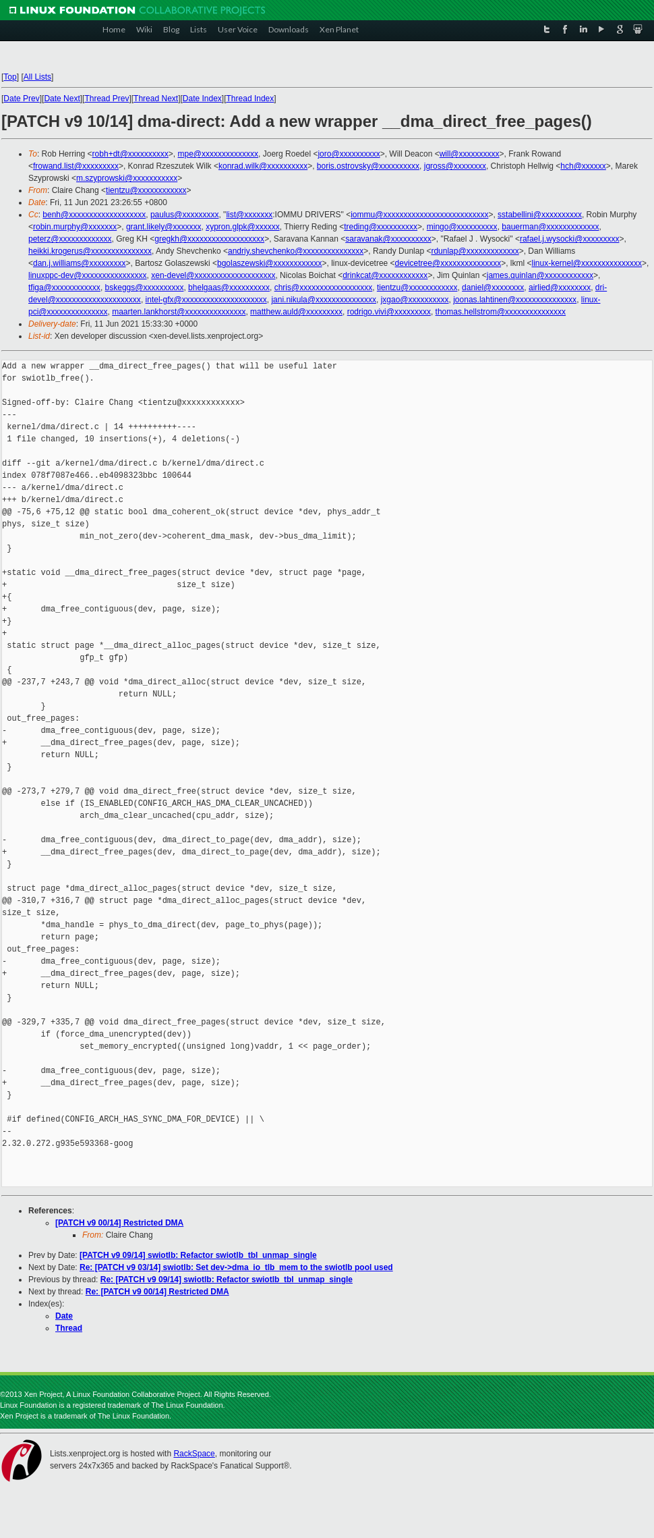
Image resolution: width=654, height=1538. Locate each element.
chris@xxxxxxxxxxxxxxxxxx (323, 287)
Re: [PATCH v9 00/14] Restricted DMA (157, 1291)
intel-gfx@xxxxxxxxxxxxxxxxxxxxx (206, 299)
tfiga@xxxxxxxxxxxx (64, 287)
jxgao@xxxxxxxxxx (415, 299)
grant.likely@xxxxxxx (164, 226)
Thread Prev (106, 98)
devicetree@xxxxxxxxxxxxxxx (448, 263)
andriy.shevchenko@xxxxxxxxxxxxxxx (295, 251)
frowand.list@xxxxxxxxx (76, 166)
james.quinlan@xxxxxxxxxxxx (540, 275)
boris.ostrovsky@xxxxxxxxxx (368, 166)
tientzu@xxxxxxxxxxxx (146, 190)
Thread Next (155, 98)
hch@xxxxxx (583, 166)
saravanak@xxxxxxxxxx (388, 239)
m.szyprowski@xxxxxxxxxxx (126, 178)
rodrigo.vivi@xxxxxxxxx (389, 312)
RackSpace (193, 1453)
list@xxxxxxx (249, 214)
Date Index (202, 98)
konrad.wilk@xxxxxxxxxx (262, 166)
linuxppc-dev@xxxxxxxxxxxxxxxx (87, 275)
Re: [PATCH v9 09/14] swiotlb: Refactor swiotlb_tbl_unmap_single (226, 1279)
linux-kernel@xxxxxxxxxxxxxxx (586, 263)
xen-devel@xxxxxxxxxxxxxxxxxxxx (213, 275)
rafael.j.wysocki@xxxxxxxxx (570, 239)
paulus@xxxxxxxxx (184, 214)
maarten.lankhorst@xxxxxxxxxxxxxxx (178, 312)
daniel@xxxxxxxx (493, 287)
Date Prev (21, 98)
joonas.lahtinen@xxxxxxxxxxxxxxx (514, 299)
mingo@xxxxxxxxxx (462, 226)
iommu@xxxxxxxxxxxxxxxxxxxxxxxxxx (419, 214)
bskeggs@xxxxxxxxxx (144, 287)
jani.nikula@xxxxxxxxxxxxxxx (323, 299)
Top (9, 77)
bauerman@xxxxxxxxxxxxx (550, 226)
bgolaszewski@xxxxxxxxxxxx (269, 263)
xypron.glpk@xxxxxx (243, 226)
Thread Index (250, 98)
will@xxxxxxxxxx (470, 154)
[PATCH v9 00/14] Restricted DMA (119, 1223)
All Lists (37, 77)
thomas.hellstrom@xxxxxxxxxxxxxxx (501, 312)
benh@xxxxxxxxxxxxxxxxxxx (94, 214)
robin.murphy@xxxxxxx (75, 226)
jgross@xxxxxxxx (455, 166)
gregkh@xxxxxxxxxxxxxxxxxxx (209, 239)
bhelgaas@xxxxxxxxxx (229, 287)
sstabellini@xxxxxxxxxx (540, 214)
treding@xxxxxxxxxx (380, 226)
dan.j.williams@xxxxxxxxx (79, 263)
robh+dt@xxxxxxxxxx (130, 154)
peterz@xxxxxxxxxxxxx (70, 239)
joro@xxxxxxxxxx (349, 154)
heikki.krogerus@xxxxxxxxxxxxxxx (90, 251)
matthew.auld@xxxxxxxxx (296, 312)
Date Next (62, 98)
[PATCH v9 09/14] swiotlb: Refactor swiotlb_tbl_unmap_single (198, 1255)
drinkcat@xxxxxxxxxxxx (385, 275)
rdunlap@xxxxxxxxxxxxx (474, 251)
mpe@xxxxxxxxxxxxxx (218, 154)
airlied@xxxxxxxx (560, 287)
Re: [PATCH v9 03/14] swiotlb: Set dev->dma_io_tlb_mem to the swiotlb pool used (236, 1267)
